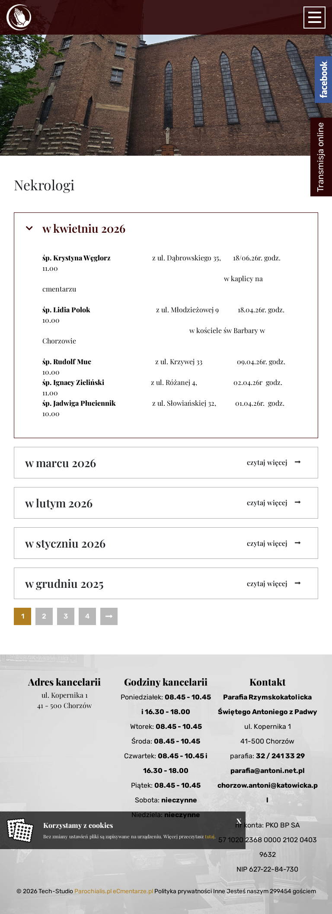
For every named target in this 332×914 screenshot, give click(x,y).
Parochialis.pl (93, 891)
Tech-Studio (55, 891)
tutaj (209, 836)
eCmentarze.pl (133, 891)
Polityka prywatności (183, 891)
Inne (219, 891)
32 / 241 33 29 (280, 756)
